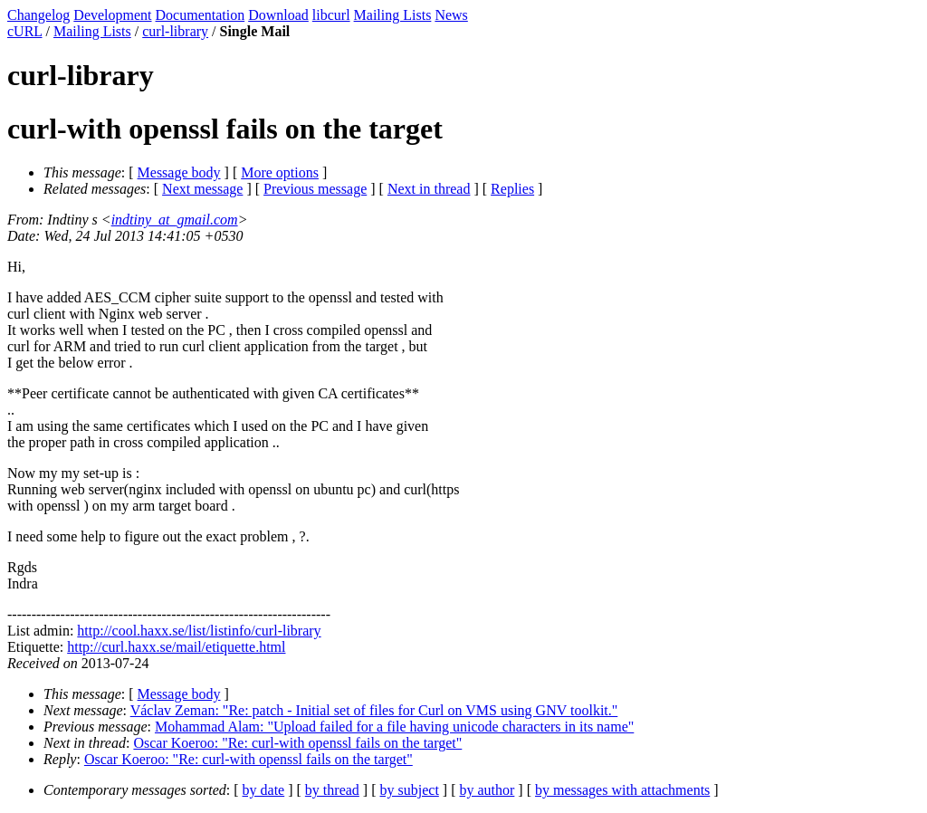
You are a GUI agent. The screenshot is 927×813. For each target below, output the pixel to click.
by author (486, 790)
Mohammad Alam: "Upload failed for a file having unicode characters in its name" (394, 726)
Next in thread (429, 188)
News (451, 15)
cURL (25, 31)
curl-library (175, 31)
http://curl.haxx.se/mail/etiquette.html (176, 647)
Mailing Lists (393, 15)
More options (280, 172)
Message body (179, 172)
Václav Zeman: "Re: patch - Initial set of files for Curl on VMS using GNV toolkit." (374, 710)
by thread (332, 790)
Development (112, 15)
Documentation (200, 15)
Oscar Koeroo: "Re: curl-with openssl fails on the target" (297, 743)
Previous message (315, 188)
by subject (409, 790)
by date (264, 790)
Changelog (38, 15)
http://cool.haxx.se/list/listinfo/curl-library (198, 630)
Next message (202, 188)
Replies (512, 188)
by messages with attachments (622, 790)
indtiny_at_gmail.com (174, 219)
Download (278, 15)
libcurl (331, 15)
